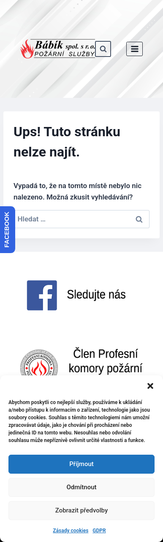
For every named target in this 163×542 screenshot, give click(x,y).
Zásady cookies (70, 531)
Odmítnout (82, 487)
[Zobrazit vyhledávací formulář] (103, 49)
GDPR (99, 531)
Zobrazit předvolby (81, 510)
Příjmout (81, 464)
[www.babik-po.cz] (57, 49)
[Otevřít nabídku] (134, 49)
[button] (150, 386)
